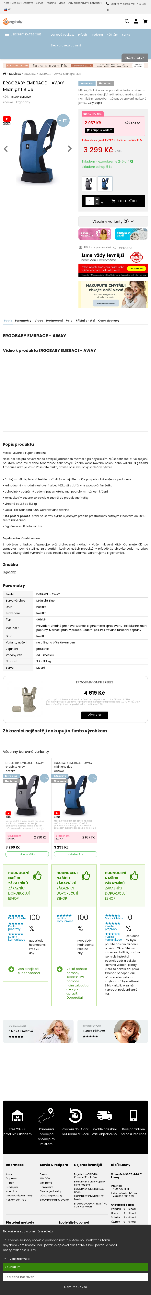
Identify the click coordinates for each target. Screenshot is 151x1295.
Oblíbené (46, 1182)
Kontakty (95, 3)
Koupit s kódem (100, 130)
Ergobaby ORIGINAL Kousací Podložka (86, 1175)
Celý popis (95, 103)
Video (38, 320)
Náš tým (112, 35)
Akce (6, 3)
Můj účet (45, 1178)
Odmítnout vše (75, 1287)
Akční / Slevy (134, 58)
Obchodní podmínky (19, 1195)
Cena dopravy (108, 320)
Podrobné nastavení (20, 1277)
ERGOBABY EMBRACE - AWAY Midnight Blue (73, 767)
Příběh (82, 35)
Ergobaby (23, 102)
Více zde (95, 715)
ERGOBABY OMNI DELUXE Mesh (89, 1197)
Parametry (23, 320)
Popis (8, 320)
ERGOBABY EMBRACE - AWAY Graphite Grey (25, 767)
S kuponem (14, 835)
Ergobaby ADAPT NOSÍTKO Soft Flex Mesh (91, 1204)
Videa (62, 3)
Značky (16, 3)
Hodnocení (54, 320)
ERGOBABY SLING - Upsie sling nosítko (89, 1182)
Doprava (28, 3)
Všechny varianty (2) (113, 221)
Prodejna (51, 3)
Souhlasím (13, 1267)
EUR (8, 10)
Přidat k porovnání (94, 247)
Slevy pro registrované (66, 45)
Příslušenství (85, 320)
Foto (68, 320)
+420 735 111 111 (120, 1188)
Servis (39, 3)
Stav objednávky (78, 3)
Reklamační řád (16, 1199)
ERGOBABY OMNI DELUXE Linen (89, 1189)
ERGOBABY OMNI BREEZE (94, 682)
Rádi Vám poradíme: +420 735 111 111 (126, 6)
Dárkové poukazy (62, 35)
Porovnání (46, 1186)
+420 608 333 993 (122, 1196)
